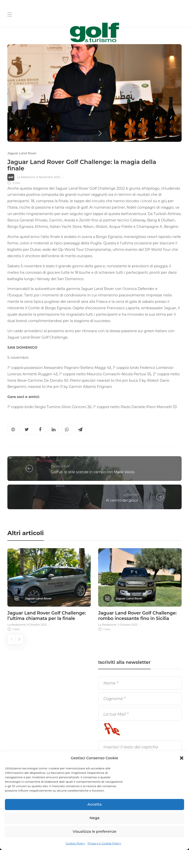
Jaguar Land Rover (21, 153)
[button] (181, 758)
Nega (95, 817)
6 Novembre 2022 (48, 177)
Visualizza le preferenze (94, 831)
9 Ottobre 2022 (37, 624)
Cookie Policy (75, 843)
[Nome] (140, 683)
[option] (94, 93)
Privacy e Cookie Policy (104, 843)
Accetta (94, 804)
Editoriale (130, 494)
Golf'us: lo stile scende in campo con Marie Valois (92, 472)
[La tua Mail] (140, 714)
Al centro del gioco (122, 500)
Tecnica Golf (60, 466)
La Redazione (26, 177)
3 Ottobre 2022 (128, 624)
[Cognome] (140, 698)
